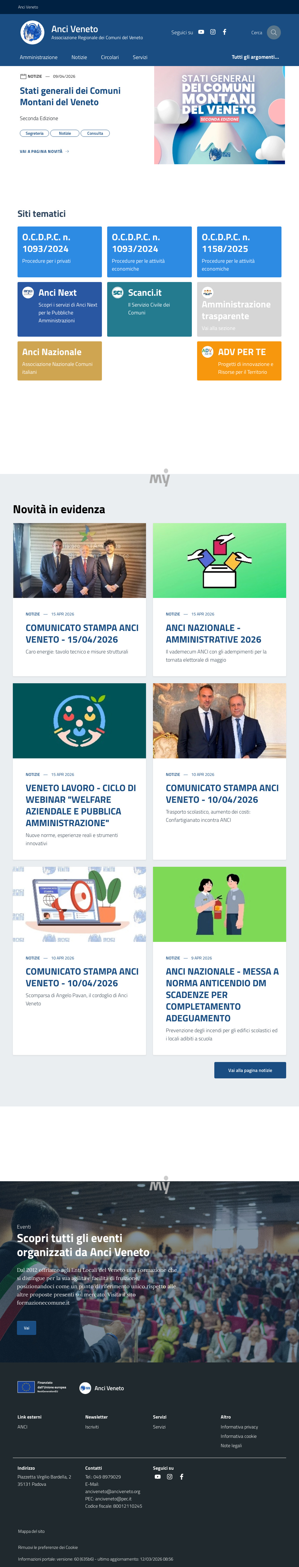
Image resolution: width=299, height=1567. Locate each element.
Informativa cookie (239, 1436)
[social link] (199, 32)
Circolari (110, 57)
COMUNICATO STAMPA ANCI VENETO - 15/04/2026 (82, 633)
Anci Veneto (28, 7)
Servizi (140, 57)
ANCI (22, 1426)
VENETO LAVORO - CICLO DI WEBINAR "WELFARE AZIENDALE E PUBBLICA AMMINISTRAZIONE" (81, 805)
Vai (26, 1328)
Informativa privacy (239, 1426)
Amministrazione (39, 57)
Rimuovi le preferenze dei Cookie (48, 1547)
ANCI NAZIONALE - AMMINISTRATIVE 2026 (213, 633)
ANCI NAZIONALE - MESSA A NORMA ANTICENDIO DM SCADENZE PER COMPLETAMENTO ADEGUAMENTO (222, 994)
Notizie (79, 57)
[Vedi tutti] (44, 154)
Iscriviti (92, 1426)
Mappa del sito (31, 1531)
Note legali (231, 1445)
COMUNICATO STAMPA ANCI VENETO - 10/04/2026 (222, 793)
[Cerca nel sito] (274, 32)
